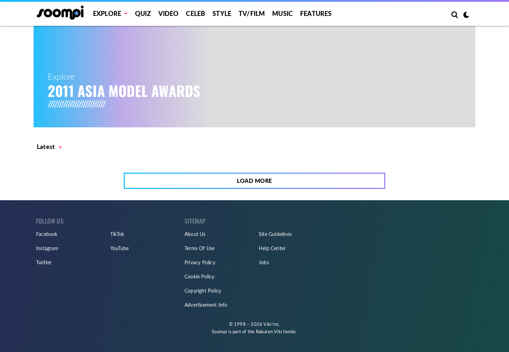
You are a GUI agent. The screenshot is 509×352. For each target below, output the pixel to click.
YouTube (119, 248)
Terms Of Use (200, 248)
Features (316, 13)
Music (282, 13)
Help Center (272, 248)
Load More (254, 180)
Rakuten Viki (269, 331)
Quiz (143, 13)
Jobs (264, 262)
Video (168, 13)
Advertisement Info (206, 305)
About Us (195, 234)
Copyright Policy (203, 291)
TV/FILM (252, 13)
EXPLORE (107, 13)
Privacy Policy (200, 262)
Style (221, 13)
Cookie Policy (200, 276)
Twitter (44, 262)
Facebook (47, 234)
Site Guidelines (275, 234)
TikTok (117, 234)
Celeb (195, 13)
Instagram (47, 248)
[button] (49, 147)
